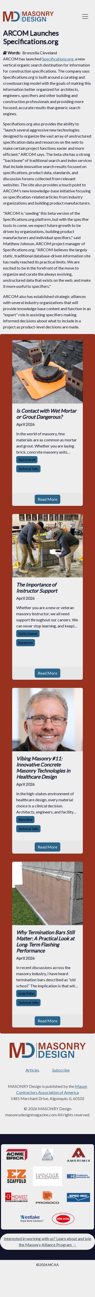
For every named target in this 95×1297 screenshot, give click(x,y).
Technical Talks (28, 469)
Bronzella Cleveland (39, 52)
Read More (47, 499)
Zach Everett (26, 459)
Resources (25, 642)
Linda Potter (26, 993)
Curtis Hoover (27, 633)
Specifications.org (57, 58)
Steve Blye (25, 819)
